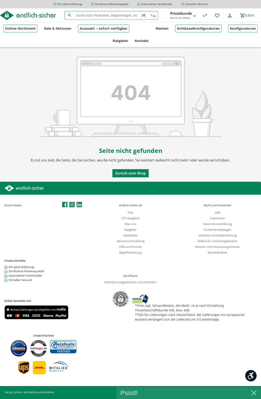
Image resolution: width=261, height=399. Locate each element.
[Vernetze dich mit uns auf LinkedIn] (79, 204)
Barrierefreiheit (217, 252)
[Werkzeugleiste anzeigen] (251, 375)
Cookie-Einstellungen (217, 230)
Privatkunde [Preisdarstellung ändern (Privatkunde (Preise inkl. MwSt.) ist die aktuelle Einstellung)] (183, 15)
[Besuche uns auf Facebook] (64, 204)
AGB (217, 212)
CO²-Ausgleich (130, 218)
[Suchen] (69, 15)
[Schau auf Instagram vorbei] (72, 204)
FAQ (130, 212)
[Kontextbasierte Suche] (153, 15)
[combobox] (106, 15)
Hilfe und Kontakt (130, 247)
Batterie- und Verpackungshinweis (217, 247)
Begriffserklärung (130, 252)
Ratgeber (130, 230)
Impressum (217, 218)
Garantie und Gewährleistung (217, 235)
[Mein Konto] (230, 15)
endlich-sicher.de (130, 205)
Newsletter (130, 235)
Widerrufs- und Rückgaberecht (217, 241)
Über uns (130, 224)
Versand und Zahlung (130, 241)
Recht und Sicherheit (217, 205)
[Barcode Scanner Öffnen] (143, 15)
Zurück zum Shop (130, 173)
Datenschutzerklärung (217, 224)
